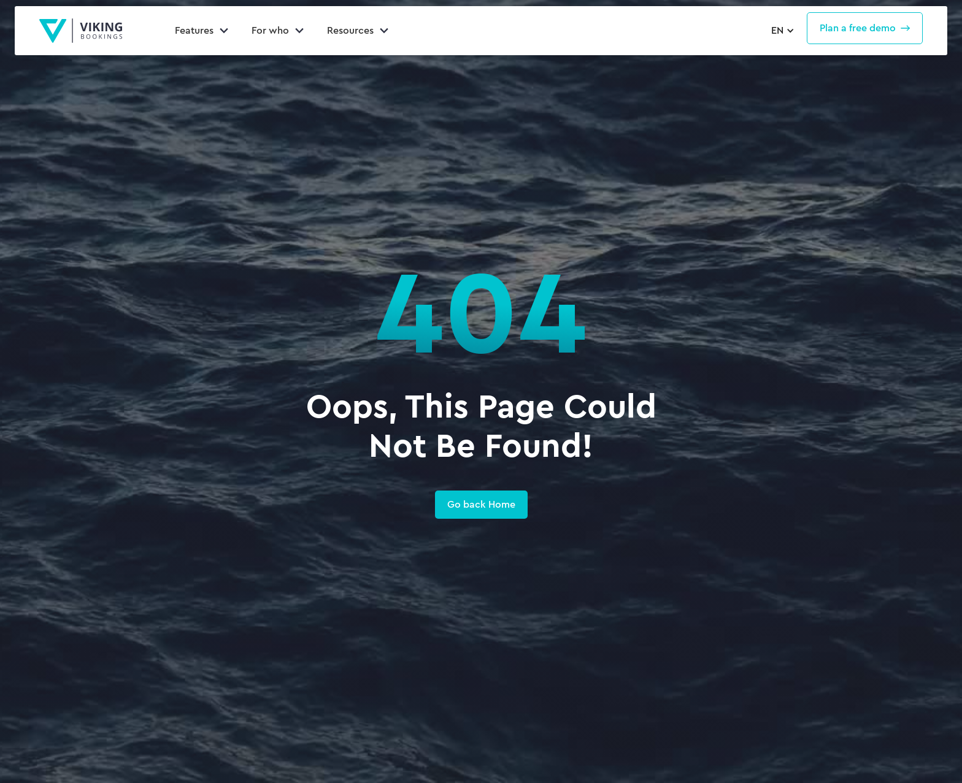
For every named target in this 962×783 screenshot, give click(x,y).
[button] (781, 30)
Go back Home (481, 504)
